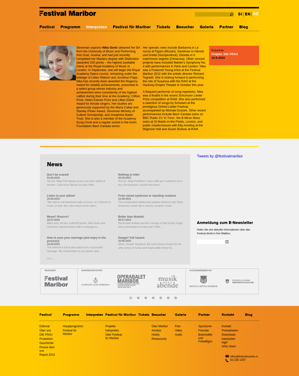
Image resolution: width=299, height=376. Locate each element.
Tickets (163, 27)
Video (178, 330)
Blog (243, 27)
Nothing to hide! (129, 174)
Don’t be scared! (58, 174)
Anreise (156, 330)
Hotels (156, 334)
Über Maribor (160, 326)
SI (240, 14)
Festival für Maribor (132, 27)
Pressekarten (230, 330)
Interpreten (96, 27)
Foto (178, 326)
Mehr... (51, 258)
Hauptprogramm (73, 326)
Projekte (110, 326)
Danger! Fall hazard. (131, 237)
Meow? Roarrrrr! (58, 216)
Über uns (45, 330)
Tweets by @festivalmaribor (220, 156)
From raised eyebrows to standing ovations (147, 195)
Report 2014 (47, 354)
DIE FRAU (46, 334)
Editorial (44, 326)
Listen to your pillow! (61, 195)
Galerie (207, 27)
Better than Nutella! (131, 216)
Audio (178, 334)
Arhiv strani (229, 346)
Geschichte (46, 343)
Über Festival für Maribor (113, 336)
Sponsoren (205, 326)
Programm (70, 27)
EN (247, 14)
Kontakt (228, 314)
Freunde (203, 330)
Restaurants (159, 339)
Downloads (228, 334)
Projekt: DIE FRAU (224, 54)
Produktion (46, 339)
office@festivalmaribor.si (244, 356)
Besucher (185, 27)
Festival (47, 27)
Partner (226, 27)
